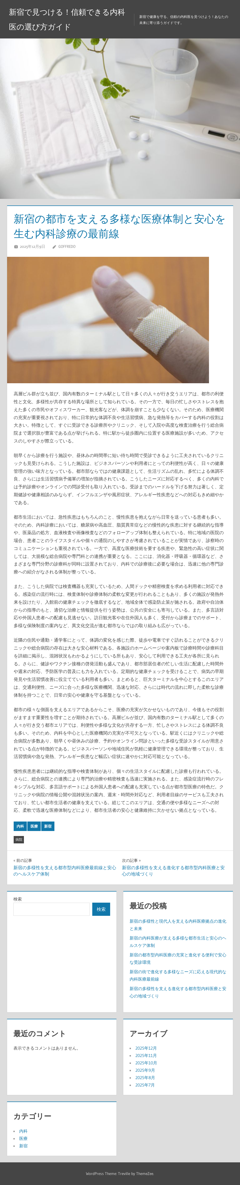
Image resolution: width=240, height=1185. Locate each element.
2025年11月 (146, 1055)
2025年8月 (145, 1077)
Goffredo (66, 246)
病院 (19, 839)
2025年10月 (146, 1062)
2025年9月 (145, 1070)
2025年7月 (145, 1085)
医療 (34, 826)
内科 (20, 826)
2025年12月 (146, 1048)
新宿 (48, 826)
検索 (17, 899)
